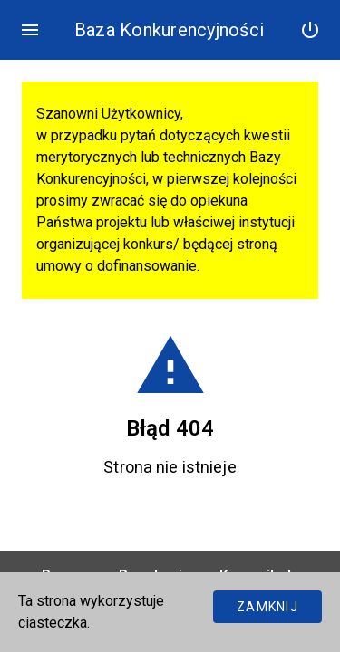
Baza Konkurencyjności (169, 30)
